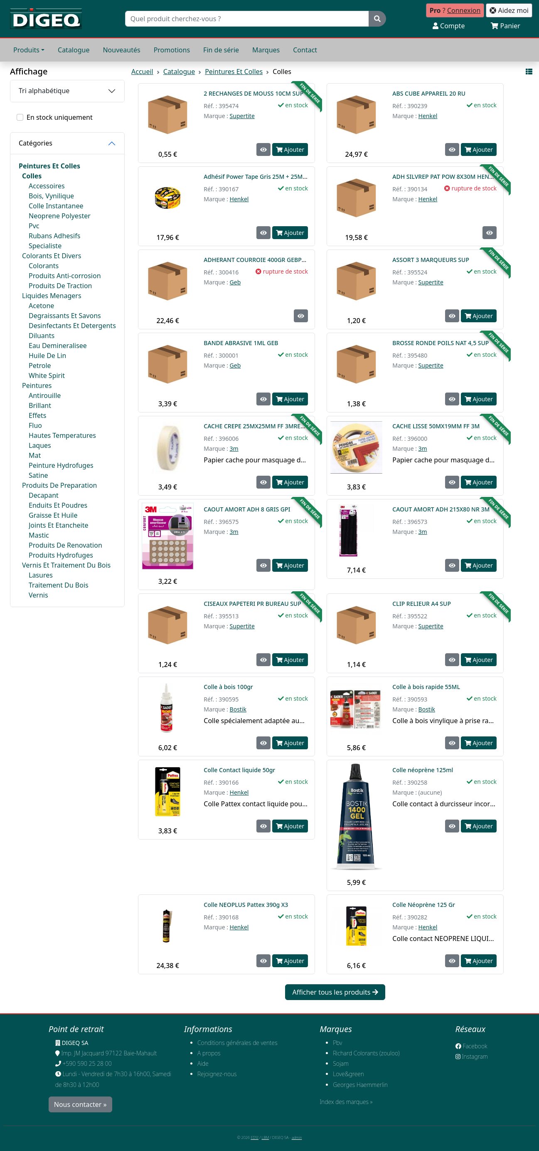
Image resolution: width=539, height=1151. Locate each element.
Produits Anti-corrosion (65, 275)
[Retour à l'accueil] (46, 18)
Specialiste (45, 245)
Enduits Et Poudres (58, 505)
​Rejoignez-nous (217, 1074)
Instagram (471, 1056)
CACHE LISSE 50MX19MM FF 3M (436, 426)
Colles (32, 175)
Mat (35, 455)
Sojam (341, 1063)
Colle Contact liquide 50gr (239, 770)
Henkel (428, 116)
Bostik (238, 709)
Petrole (40, 365)
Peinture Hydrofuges (61, 465)
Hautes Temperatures (62, 435)
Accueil (142, 71)
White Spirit (47, 375)
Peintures (37, 385)
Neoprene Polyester (60, 215)
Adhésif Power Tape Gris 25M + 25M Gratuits (267, 176)
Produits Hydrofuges (61, 555)
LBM (265, 1137)
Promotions (172, 49)
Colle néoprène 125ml (423, 770)
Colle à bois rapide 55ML (426, 687)
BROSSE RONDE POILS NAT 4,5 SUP (440, 343)
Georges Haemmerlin (360, 1085)
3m (234, 448)
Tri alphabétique (44, 90)
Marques (266, 49)
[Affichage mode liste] (529, 71)
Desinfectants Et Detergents (72, 325)
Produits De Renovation (65, 545)
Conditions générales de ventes (237, 1043)
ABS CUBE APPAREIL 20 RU (428, 93)
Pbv (337, 1043)
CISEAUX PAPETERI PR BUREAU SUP (252, 604)
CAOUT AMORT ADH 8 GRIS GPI (247, 509)
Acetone (41, 305)
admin (297, 1137)
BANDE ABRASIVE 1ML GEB (241, 343)
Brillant (40, 405)
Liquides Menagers (51, 295)
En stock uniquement (60, 117)
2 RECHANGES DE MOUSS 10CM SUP (253, 93)
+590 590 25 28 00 (86, 1063)
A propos (209, 1053)
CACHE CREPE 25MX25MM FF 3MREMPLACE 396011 (274, 426)
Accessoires (47, 185)
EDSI (254, 1137)
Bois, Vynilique (51, 195)
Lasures (41, 575)
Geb (235, 282)
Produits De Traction (60, 285)
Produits (26, 49)
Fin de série (221, 49)
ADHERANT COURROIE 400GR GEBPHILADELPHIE (271, 260)
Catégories (35, 143)
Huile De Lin (47, 355)
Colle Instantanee (56, 205)
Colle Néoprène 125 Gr (424, 905)
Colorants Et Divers (51, 255)
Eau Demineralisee (58, 345)
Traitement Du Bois (59, 585)
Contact (305, 49)
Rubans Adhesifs (54, 235)
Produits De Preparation (59, 485)
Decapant (44, 495)
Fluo (35, 425)
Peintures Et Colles (49, 165)
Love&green (348, 1074)
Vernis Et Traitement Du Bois (66, 565)
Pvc (34, 225)
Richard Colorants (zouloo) (366, 1053)
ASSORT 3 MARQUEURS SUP (430, 260)
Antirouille (45, 395)
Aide (203, 1063)
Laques (40, 445)
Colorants (44, 265)
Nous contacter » (80, 1104)
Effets (37, 415)
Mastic (39, 535)
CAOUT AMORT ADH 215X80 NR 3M (441, 509)
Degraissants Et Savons (65, 315)
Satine (38, 475)
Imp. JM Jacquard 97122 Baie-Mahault (109, 1053)
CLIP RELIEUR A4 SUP (421, 604)
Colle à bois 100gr (229, 687)
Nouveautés (121, 49)
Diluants (41, 335)
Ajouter (290, 149)
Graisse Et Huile (53, 515)
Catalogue (73, 49)
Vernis (38, 595)
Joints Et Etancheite (59, 525)
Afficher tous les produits (335, 992)
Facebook (471, 1046)
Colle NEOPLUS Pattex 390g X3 (246, 905)
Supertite (242, 116)
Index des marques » (346, 1102)
